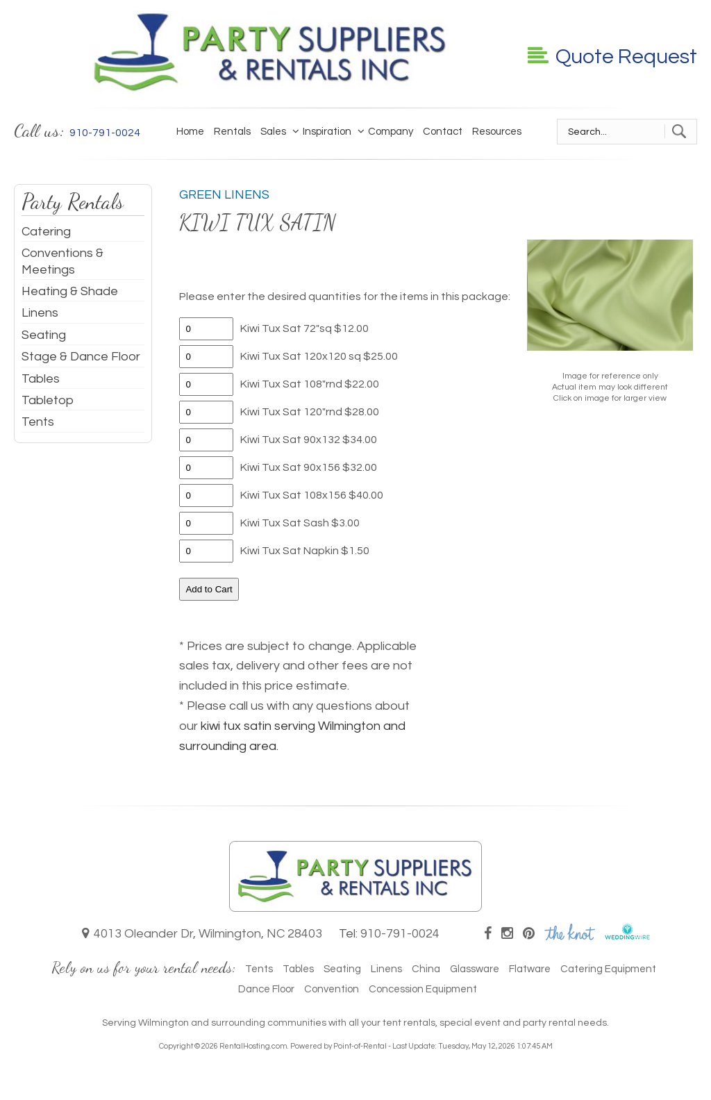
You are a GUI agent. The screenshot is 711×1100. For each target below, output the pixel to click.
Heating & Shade (70, 291)
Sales (273, 131)
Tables (41, 378)
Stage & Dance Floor (81, 356)
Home (190, 131)
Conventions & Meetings (62, 261)
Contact (442, 131)
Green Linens (224, 194)
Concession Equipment (423, 989)
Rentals (232, 131)
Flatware (530, 969)
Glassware (474, 969)
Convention (331, 989)
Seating (44, 335)
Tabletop (48, 400)
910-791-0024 (400, 933)
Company (387, 131)
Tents (38, 421)
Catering (46, 231)
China (426, 969)
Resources (496, 131)
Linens (40, 312)
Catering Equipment (608, 969)
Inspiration (323, 131)
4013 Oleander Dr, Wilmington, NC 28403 (202, 933)
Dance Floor (266, 989)
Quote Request (612, 56)
